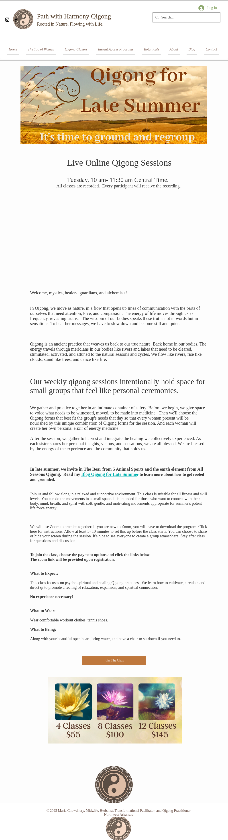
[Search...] (186, 17)
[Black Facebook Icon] (16, 19)
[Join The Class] (114, 660)
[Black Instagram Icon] (7, 19)
